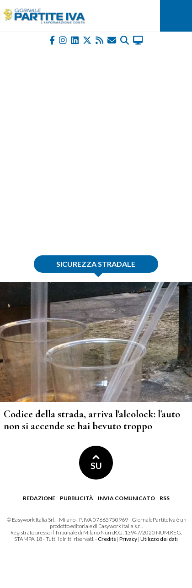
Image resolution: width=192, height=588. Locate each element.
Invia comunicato (126, 498)
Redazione (39, 498)
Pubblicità (76, 498)
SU (96, 463)
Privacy (128, 538)
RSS (165, 498)
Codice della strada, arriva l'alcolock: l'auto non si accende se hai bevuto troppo (92, 420)
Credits (107, 538)
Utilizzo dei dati (159, 538)
